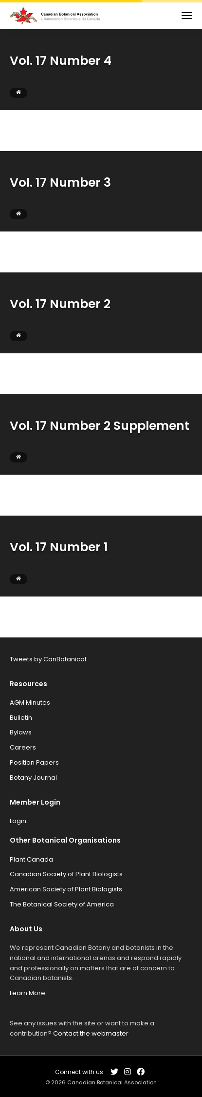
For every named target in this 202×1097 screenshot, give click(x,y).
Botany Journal (33, 777)
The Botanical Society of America (62, 904)
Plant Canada (31, 859)
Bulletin (21, 717)
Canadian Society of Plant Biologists (66, 874)
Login (18, 821)
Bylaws (21, 732)
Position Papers (34, 762)
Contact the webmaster (91, 1033)
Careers (23, 747)
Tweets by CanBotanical (48, 659)
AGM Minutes (30, 702)
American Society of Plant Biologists (66, 889)
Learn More (27, 993)
